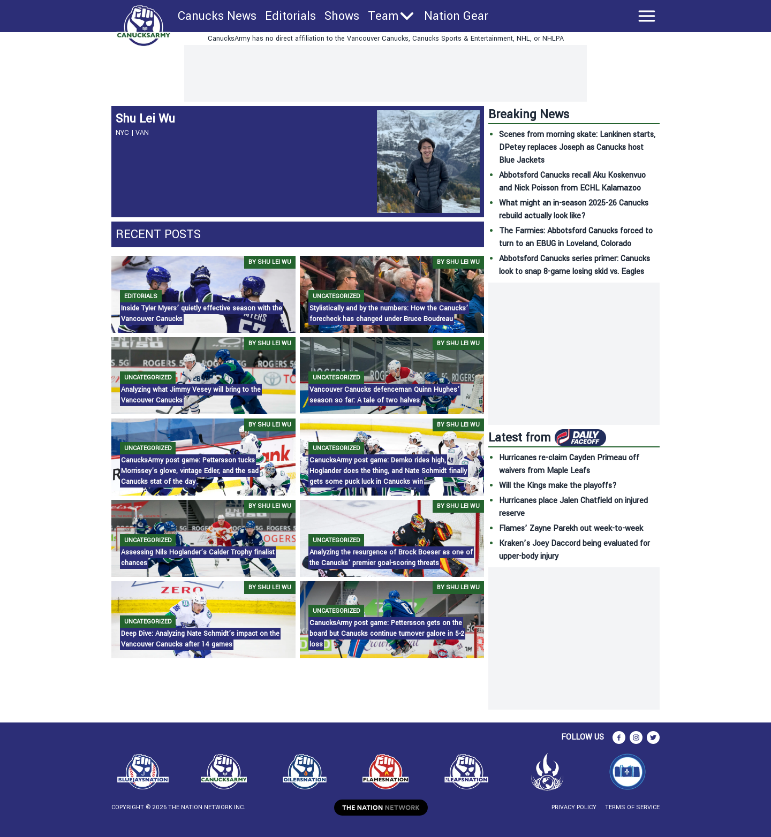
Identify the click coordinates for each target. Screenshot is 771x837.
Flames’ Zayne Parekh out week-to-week (571, 528)
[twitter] (653, 737)
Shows (341, 16)
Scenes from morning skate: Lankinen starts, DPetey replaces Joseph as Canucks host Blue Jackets (577, 147)
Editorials (290, 16)
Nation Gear (456, 16)
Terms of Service (632, 807)
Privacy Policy (573, 807)
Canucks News (217, 16)
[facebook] (619, 737)
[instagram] (636, 737)
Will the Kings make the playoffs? (558, 485)
